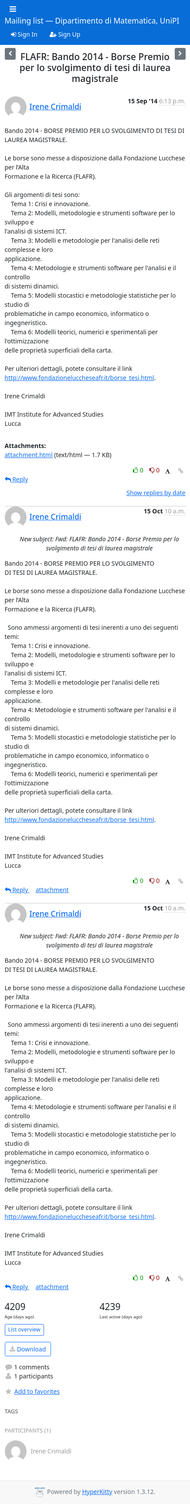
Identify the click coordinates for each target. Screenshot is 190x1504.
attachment (52, 890)
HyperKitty (97, 1491)
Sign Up (65, 34)
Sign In (24, 34)
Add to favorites (32, 1391)
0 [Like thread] (139, 470)
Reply (16, 479)
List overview (24, 1329)
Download (28, 1349)
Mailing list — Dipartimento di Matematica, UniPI (92, 21)
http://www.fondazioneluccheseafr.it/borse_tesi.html (79, 377)
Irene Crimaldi (55, 106)
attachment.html (29, 455)
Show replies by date (155, 493)
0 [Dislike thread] (154, 470)
